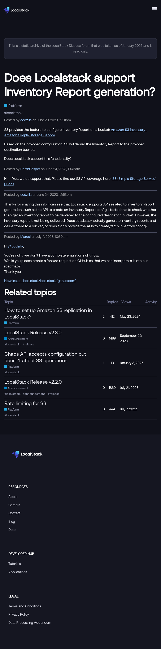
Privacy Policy (18, 614)
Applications (17, 572)
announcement (35, 393)
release (29, 344)
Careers (14, 505)
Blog (11, 521)
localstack (14, 113)
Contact (14, 513)
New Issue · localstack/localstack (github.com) (40, 281)
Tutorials (14, 564)
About (13, 497)
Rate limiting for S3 (25, 403)
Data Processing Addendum (29, 622)
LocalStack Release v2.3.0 (33, 332)
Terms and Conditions (24, 606)
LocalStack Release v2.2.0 (33, 382)
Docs (12, 530)
